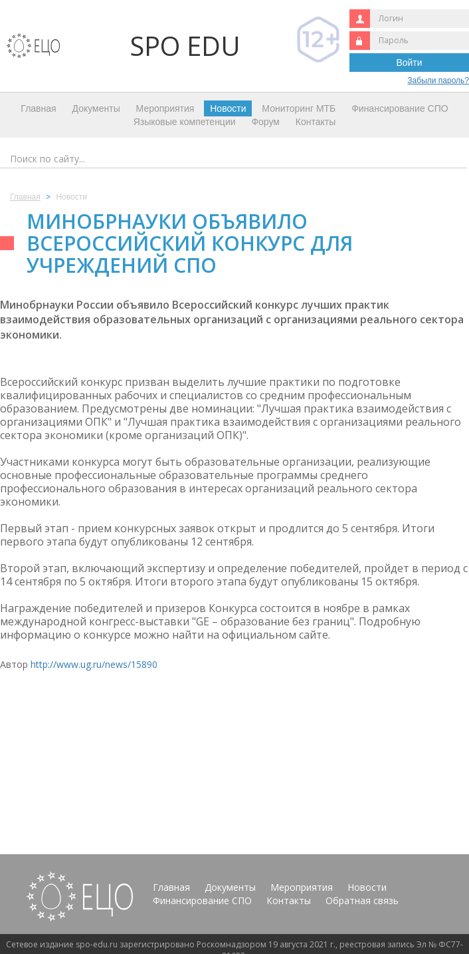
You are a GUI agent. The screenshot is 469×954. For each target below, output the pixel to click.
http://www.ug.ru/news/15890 (94, 664)
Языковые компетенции (185, 121)
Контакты (315, 121)
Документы (96, 108)
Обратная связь (362, 900)
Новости (228, 108)
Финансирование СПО (399, 108)
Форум (265, 121)
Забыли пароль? (438, 80)
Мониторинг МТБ (298, 108)
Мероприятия (165, 108)
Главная (38, 108)
